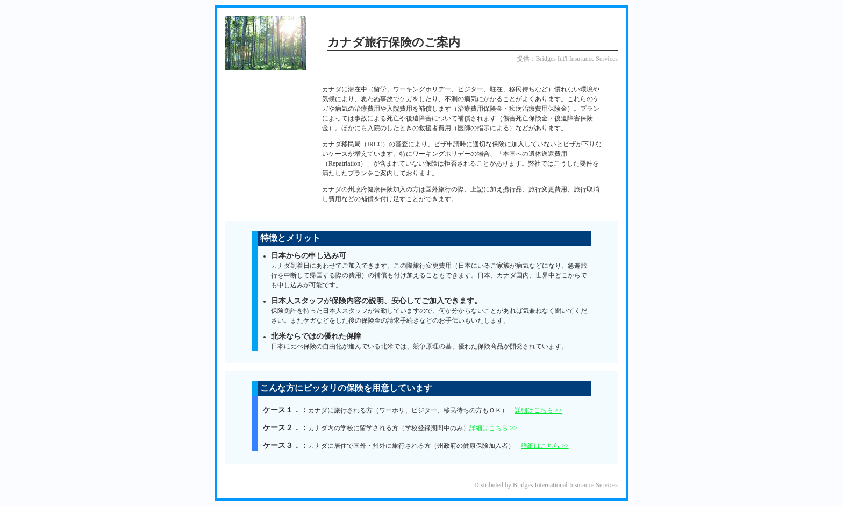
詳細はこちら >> (538, 410)
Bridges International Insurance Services (565, 485)
